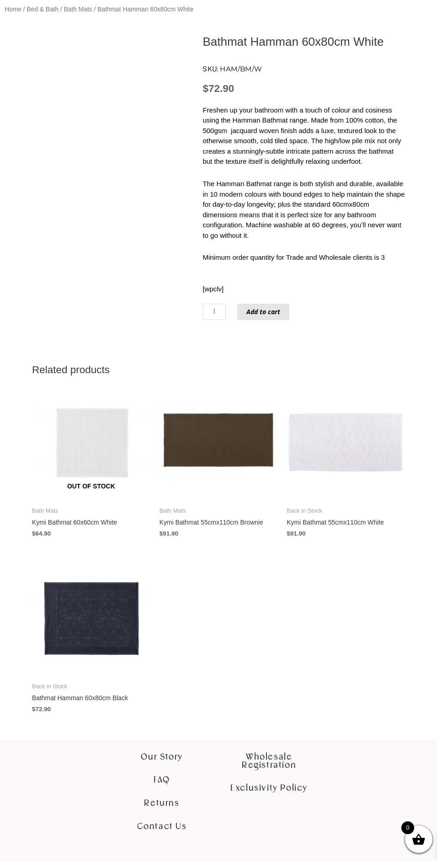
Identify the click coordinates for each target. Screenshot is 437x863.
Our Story (161, 759)
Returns (161, 805)
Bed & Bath (43, 9)
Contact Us (162, 828)
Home (13, 9)
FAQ (162, 782)
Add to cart (266, 311)
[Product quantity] (215, 312)
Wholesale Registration (269, 763)
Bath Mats (78, 9)
